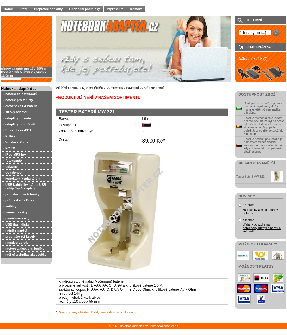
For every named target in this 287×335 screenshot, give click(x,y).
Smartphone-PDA (18, 130)
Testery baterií (125, 88)
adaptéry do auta (18, 118)
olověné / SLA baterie (21, 106)
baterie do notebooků (21, 94)
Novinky (246, 196)
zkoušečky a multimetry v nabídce (260, 211)
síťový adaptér (16, 112)
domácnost (13, 172)
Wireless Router (17, 142)
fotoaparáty (14, 160)
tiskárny (11, 166)
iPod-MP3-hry (15, 154)
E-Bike (10, 136)
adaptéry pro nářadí (20, 124)
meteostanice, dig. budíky (24, 248)
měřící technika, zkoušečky (25, 254)
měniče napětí (16, 230)
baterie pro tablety (19, 100)
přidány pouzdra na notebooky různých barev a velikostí (262, 228)
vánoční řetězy (16, 212)
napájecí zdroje (16, 242)
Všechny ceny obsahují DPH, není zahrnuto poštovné (95, 312)
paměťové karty (17, 218)
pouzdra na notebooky (22, 194)
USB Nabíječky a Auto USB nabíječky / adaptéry (25, 186)
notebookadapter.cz (164, 326)
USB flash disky (17, 224)
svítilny (10, 206)
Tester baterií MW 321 (250, 176)
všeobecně (154, 88)
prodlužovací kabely (20, 236)
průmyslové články (19, 200)
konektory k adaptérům (22, 178)
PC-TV (10, 148)
